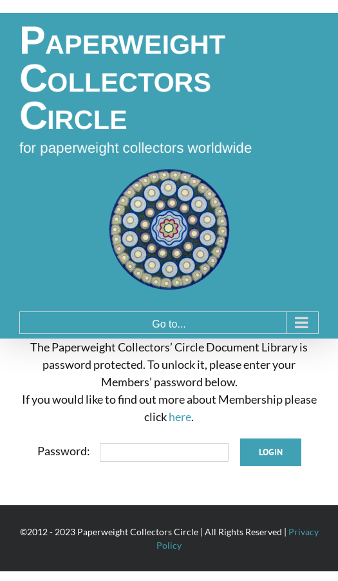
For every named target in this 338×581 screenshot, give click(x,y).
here (180, 416)
